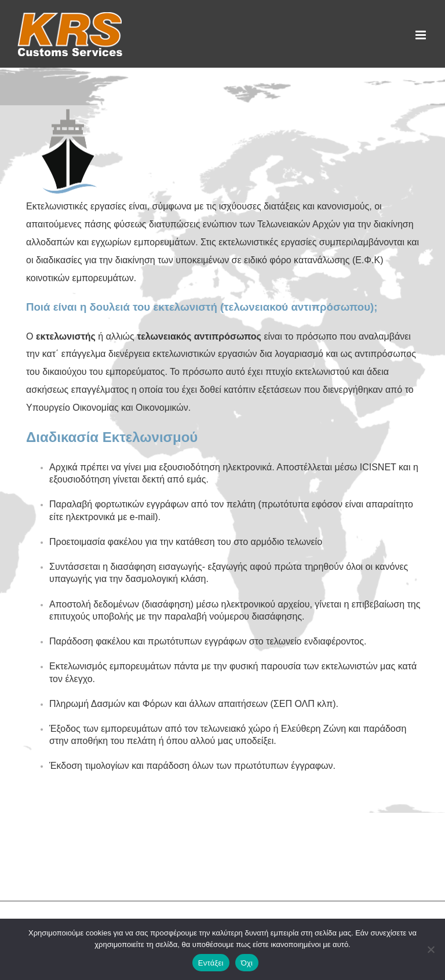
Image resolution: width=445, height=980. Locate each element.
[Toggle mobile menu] (421, 35)
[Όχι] (430, 949)
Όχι (247, 963)
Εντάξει (211, 963)
